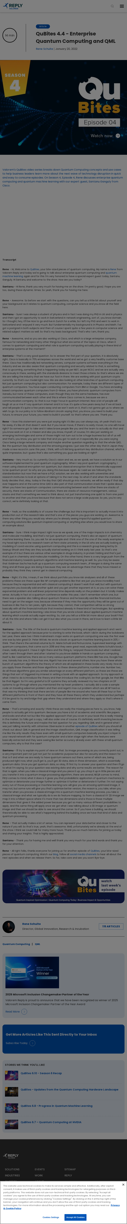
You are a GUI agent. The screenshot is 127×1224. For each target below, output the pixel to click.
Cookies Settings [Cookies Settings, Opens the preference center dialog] (51, 1217)
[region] (63, 1202)
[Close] (123, 1184)
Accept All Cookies (75, 1217)
